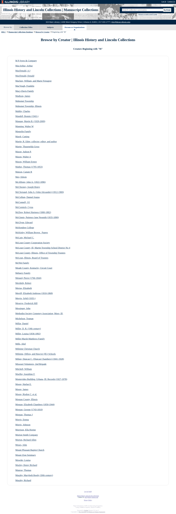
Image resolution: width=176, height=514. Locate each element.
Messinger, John (22, 308)
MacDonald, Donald (24, 76)
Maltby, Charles (22, 111)
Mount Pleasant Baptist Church (29, 450)
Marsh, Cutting (22, 136)
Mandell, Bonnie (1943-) (26, 116)
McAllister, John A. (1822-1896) (30, 182)
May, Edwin (21, 177)
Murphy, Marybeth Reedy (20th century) (34, 475)
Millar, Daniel (21, 323)
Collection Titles (26, 27)
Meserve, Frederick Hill (26, 303)
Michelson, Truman (24, 318)
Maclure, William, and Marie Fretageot (33, 81)
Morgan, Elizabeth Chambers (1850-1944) (35, 404)
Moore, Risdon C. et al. (26, 394)
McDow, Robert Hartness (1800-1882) (33, 212)
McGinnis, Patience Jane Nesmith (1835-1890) (37, 217)
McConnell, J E (22, 202)
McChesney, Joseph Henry (27, 187)
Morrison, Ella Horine (25, 429)
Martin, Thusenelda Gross (27, 146)
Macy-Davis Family (24, 91)
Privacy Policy (88, 500)
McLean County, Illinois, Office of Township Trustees (40, 253)
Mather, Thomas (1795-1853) (29, 167)
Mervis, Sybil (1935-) (25, 298)
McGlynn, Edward (24, 222)
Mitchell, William (23, 369)
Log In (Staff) (88, 491)
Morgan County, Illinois (26, 399)
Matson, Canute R (23, 172)
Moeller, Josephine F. (25, 374)
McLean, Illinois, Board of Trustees (31, 258)
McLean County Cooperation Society (32, 242)
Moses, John (21, 445)
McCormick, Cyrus (24, 207)
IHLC (3, 32)
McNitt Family (22, 263)
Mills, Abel (20, 344)
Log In (164, 1)
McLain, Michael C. (24, 237)
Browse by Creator (43, 32)
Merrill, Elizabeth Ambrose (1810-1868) (34, 293)
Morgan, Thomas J (24, 414)
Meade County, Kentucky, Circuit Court (33, 268)
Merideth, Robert (23, 283)
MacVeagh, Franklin (24, 86)
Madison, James (22, 96)
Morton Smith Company (26, 435)
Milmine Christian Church (27, 349)
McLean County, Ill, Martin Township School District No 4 (42, 247)
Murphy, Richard (23, 480)
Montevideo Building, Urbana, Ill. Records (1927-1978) (41, 379)
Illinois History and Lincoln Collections (32, 10)
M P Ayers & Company (26, 60)
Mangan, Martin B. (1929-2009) (30, 121)
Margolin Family (23, 131)
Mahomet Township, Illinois (28, 106)
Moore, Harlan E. (23, 384)
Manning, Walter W (24, 126)
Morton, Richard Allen (25, 440)
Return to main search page (147, 14)
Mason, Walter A (23, 156)
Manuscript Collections (81, 10)
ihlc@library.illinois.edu (121, 22)
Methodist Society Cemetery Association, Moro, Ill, (39, 313)
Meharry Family (23, 273)
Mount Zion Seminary (25, 455)
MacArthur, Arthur (24, 65)
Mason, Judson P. (23, 151)
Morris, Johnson (22, 424)
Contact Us (171, 1)
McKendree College (24, 227)
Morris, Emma (22, 419)
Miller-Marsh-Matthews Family (30, 338)
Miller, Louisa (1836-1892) (28, 333)
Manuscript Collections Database (20, 32)
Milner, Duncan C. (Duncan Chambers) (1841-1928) (39, 359)
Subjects (50, 27)
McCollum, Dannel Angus (27, 197)
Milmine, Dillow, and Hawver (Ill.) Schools (35, 354)
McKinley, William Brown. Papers (31, 232)
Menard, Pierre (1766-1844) (28, 278)
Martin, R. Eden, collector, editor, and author (36, 141)
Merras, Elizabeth (23, 288)
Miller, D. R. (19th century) (28, 328)
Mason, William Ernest (26, 162)
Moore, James (21, 389)
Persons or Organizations (75, 27)
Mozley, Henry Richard (26, 465)
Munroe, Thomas (23, 470)
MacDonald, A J (22, 71)
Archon (86, 510)
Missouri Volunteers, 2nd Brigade (30, 364)
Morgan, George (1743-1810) (29, 409)
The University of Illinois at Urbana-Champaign (92, 512)
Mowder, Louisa (23, 460)
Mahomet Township (24, 101)
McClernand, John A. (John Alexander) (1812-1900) (39, 192)
